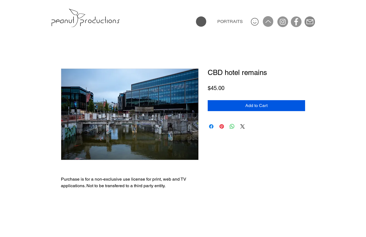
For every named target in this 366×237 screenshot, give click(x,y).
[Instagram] (282, 21)
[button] (201, 21)
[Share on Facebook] (211, 126)
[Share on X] (242, 126)
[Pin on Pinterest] (221, 126)
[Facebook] (296, 21)
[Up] (268, 21)
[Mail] (310, 21)
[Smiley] (254, 21)
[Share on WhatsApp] (232, 126)
